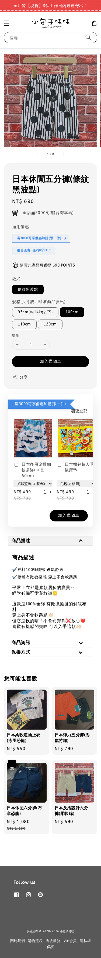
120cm (50, 324)
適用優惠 (20, 226)
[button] (7, 23)
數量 (15, 336)
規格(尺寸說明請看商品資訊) (38, 301)
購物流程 (35, 941)
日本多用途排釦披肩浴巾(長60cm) (32, 470)
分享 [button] (19, 377)
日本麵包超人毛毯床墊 (75, 467)
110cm (24, 324)
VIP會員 (70, 941)
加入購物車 (50, 361)
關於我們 (17, 941)
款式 (16, 279)
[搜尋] (88, 37)
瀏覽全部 (79, 411)
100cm (72, 312)
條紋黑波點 (28, 289)
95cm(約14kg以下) (35, 312)
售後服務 (53, 941)
